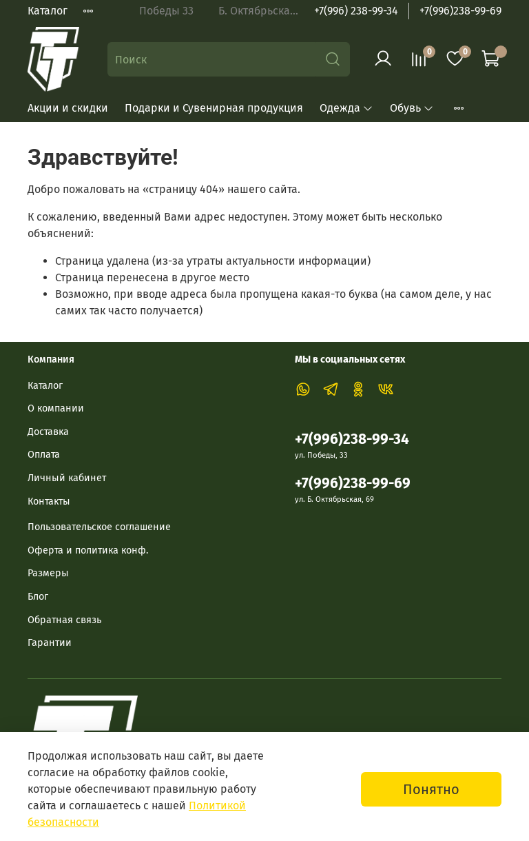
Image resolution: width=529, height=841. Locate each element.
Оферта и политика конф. (88, 550)
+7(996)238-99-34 (352, 439)
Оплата (44, 454)
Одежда (346, 107)
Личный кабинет (67, 478)
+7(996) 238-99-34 (356, 10)
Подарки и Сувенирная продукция (214, 107)
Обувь (412, 107)
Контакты (49, 501)
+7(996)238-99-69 (460, 10)
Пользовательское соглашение (99, 527)
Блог (38, 596)
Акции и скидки (68, 107)
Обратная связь (64, 620)
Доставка (48, 432)
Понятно (431, 789)
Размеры (48, 573)
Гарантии (50, 643)
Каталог (48, 10)
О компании (56, 408)
